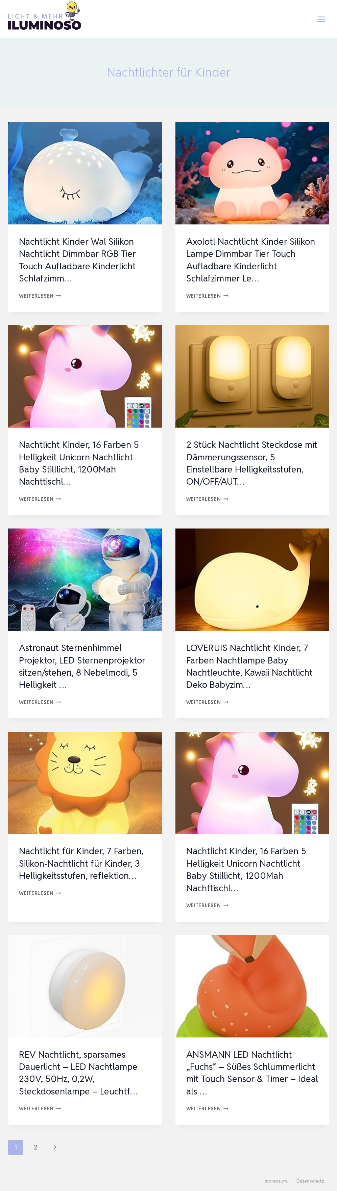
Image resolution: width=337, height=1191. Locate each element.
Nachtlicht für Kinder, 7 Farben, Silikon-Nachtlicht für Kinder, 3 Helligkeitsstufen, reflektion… (84, 863)
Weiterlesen (40, 296)
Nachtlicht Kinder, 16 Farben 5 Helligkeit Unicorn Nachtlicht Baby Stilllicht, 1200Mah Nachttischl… (81, 462)
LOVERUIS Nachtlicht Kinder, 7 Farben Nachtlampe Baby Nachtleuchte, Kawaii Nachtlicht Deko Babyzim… (250, 666)
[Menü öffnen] (321, 19)
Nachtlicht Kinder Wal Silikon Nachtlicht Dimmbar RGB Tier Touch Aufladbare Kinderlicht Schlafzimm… (80, 259)
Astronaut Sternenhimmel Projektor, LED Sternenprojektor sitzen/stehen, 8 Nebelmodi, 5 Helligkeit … (84, 666)
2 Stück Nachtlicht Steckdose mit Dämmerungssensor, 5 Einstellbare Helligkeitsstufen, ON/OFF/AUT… (247, 462)
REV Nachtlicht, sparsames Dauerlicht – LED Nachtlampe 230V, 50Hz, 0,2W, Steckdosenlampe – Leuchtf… (81, 1072)
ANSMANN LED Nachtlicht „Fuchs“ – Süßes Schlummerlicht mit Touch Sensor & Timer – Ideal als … (245, 1072)
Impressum (275, 1181)
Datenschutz (310, 1181)
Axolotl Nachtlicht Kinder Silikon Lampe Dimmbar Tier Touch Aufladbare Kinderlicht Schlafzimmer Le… (247, 259)
